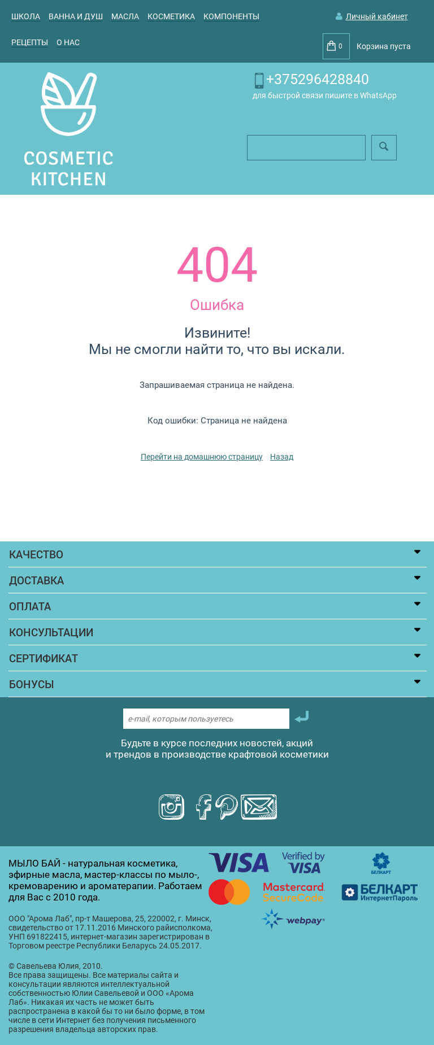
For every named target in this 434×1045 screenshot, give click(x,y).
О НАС (68, 42)
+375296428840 (317, 79)
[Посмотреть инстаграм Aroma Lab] (171, 808)
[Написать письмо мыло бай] (259, 808)
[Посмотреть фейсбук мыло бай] (202, 808)
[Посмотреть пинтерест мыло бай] (226, 808)
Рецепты (29, 42)
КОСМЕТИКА (171, 16)
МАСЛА (125, 16)
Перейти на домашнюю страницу (202, 456)
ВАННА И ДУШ (76, 16)
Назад (281, 456)
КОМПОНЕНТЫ (231, 16)
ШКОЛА (25, 16)
